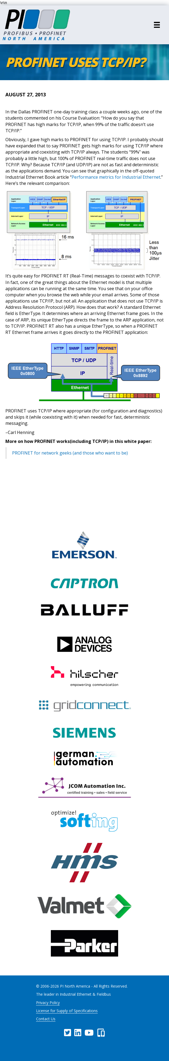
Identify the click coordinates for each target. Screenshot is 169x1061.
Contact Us (45, 1018)
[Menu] (157, 25)
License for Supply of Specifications (67, 1010)
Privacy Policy (48, 1002)
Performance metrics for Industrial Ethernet (116, 177)
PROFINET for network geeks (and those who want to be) (70, 453)
